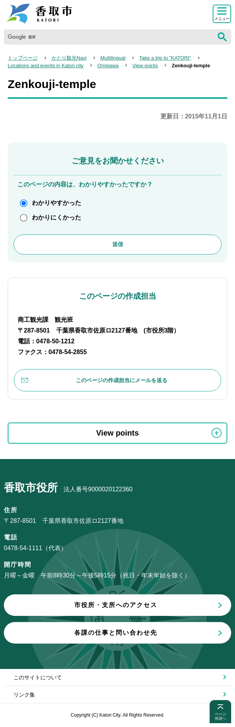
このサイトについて (37, 677)
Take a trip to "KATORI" (165, 58)
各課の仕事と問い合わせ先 (115, 632)
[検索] (108, 37)
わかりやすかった (56, 203)
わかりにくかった (56, 217)
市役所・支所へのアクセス (115, 605)
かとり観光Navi (69, 58)
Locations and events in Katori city (45, 65)
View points (145, 65)
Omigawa (107, 65)
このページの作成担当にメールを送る (121, 380)
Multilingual (112, 58)
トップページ (23, 58)
